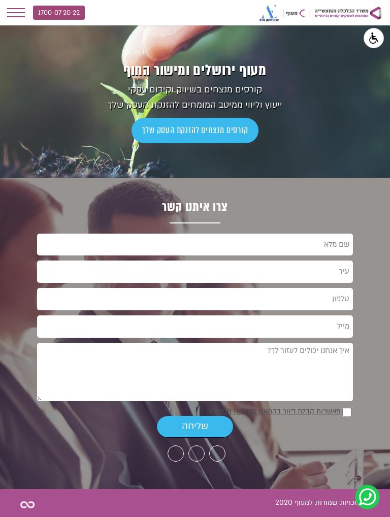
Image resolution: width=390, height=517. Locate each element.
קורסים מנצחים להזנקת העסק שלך (195, 130)
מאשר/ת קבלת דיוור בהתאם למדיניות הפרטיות (273, 411)
